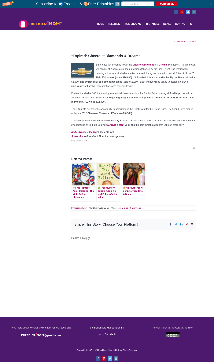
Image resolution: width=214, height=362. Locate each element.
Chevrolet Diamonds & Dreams (150, 64)
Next (191, 41)
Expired (125, 208)
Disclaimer (187, 327)
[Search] (191, 24)
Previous (181, 41)
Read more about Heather (24, 327)
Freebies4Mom (80, 208)
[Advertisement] (40, 57)
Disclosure (174, 327)
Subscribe (77, 136)
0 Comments (135, 208)
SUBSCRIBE (167, 4)
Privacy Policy (159, 327)
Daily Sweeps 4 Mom (83, 132)
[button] (107, 4)
